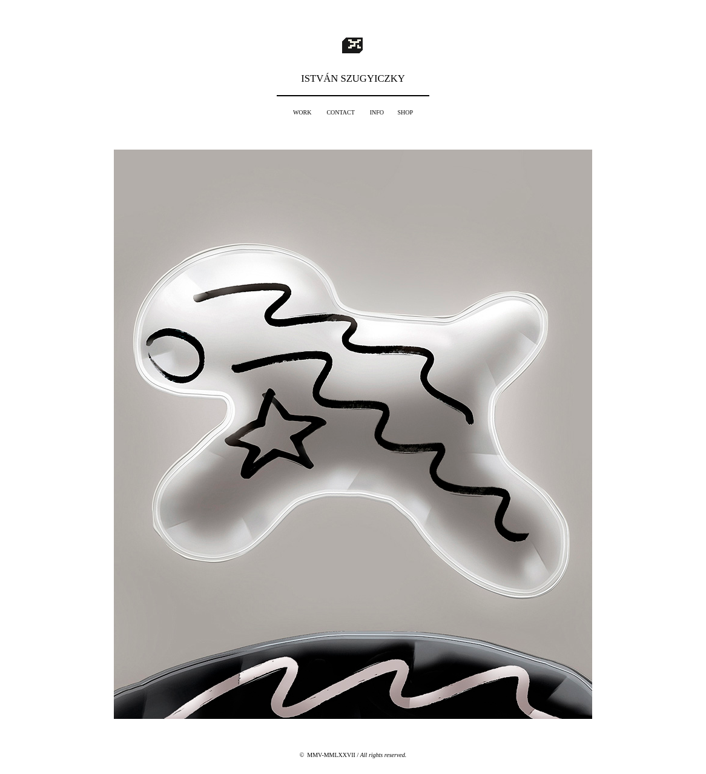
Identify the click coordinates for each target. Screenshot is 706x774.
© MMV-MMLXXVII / (353, 755)
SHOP (406, 112)
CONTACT (340, 112)
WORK (302, 112)
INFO (377, 112)
